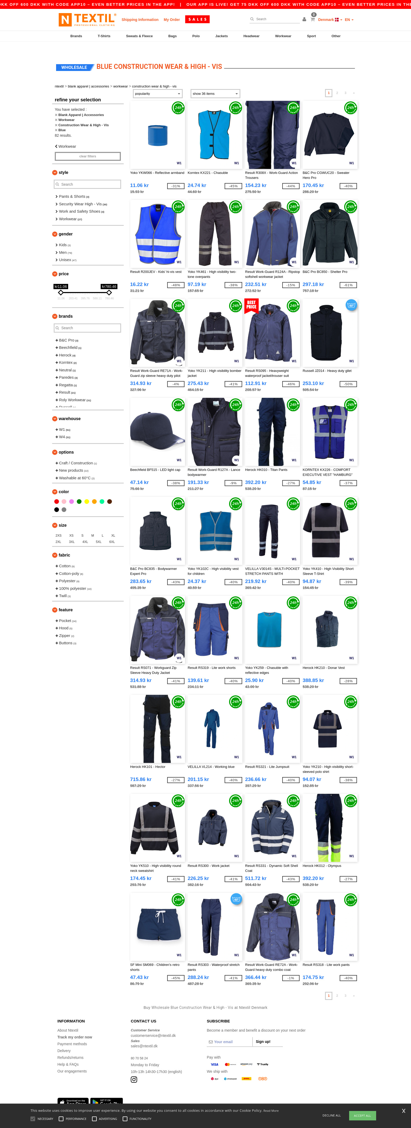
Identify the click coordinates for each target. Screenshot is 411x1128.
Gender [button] (66, 223)
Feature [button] (66, 599)
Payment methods (72, 1033)
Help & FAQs (68, 1053)
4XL (85, 531)
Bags (172, 36)
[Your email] (229, 1031)
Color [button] (64, 480)
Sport (311, 36)
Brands (76, 36)
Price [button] (64, 263)
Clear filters (87, 145)
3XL (71, 531)
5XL (98, 531)
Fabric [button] (64, 544)
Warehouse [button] (70, 407)
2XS (59, 524)
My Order (172, 20)
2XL (58, 531)
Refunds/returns (70, 1046)
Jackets (221, 36)
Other (336, 36)
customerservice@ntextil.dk (153, 1024)
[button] (305, 20)
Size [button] (63, 514)
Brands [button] (66, 305)
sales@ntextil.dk (144, 1035)
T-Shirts (104, 36)
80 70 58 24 (140, 1047)
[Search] (273, 19)
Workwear (283, 36)
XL (113, 524)
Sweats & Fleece (139, 36)
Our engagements (72, 1060)
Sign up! (263, 1030)
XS (71, 524)
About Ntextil (67, 1019)
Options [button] (66, 441)
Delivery (64, 1040)
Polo (196, 36)
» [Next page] (354, 82)
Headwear (251, 36)
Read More (271, 1111)
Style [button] (63, 161)
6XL (112, 531)
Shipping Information (140, 20)
